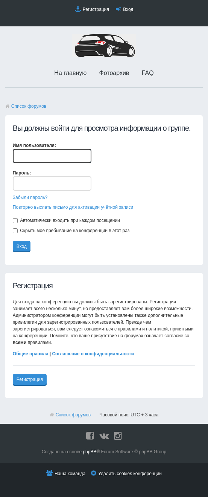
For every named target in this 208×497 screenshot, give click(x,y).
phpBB (89, 451)
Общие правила (31, 353)
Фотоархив (114, 73)
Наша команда (70, 473)
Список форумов (29, 106)
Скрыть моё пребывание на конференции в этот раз (71, 230)
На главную (70, 73)
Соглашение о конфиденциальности (93, 353)
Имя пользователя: (34, 145)
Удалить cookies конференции (130, 473)
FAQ (148, 73)
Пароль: (22, 173)
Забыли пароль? (30, 197)
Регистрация (96, 9)
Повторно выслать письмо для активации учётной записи (73, 207)
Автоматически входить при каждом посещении (66, 220)
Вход (128, 9)
